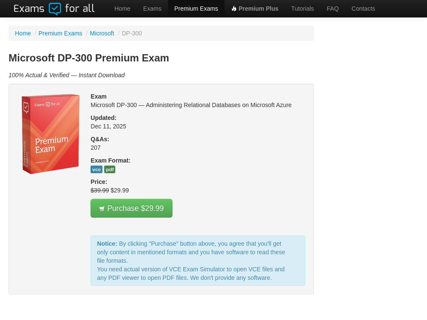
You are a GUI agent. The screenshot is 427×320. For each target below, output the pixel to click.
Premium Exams (196, 8)
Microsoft (102, 33)
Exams (152, 8)
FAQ (333, 8)
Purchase (131, 208)
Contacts (363, 8)
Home (122, 8)
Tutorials (302, 8)
